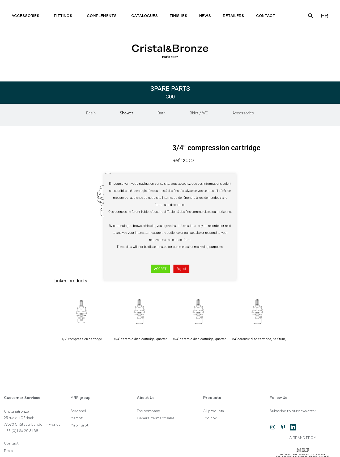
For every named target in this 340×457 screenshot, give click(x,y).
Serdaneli (78, 411)
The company (148, 411)
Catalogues (144, 16)
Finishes (178, 16)
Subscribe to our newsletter (293, 411)
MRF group (80, 398)
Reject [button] (181, 269)
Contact (267, 16)
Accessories (26, 16)
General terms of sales (155, 418)
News (205, 16)
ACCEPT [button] (160, 269)
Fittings (64, 16)
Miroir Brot (79, 425)
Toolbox (210, 418)
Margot (76, 418)
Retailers (233, 16)
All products (213, 411)
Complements (103, 16)
